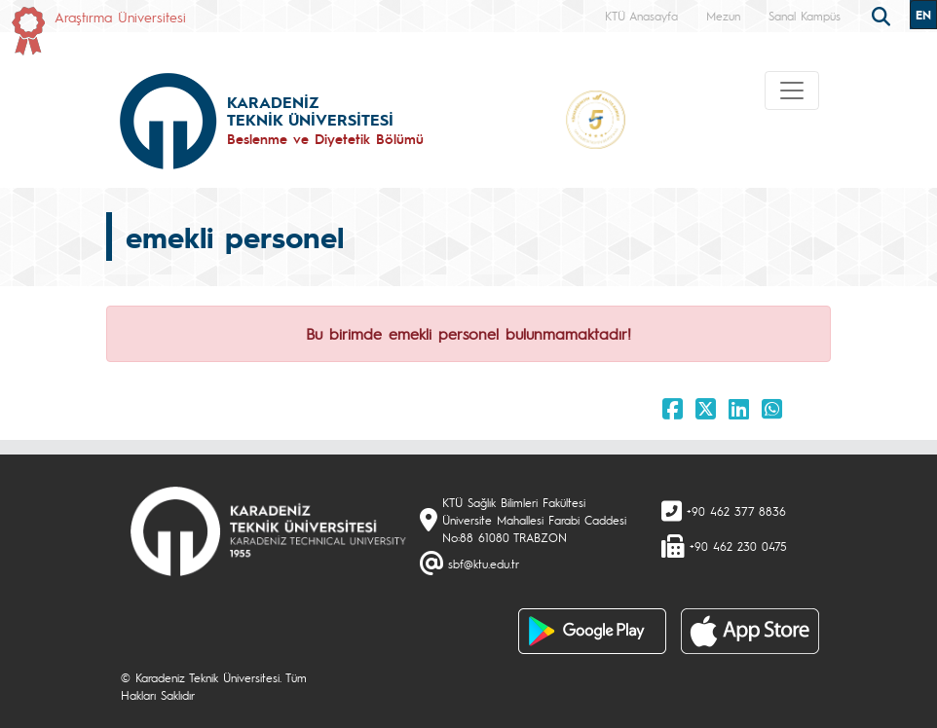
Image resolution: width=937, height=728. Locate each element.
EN (923, 14)
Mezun (723, 15)
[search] (883, 14)
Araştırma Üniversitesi (120, 16)
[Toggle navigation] (792, 90)
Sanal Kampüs (804, 15)
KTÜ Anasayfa (641, 15)
